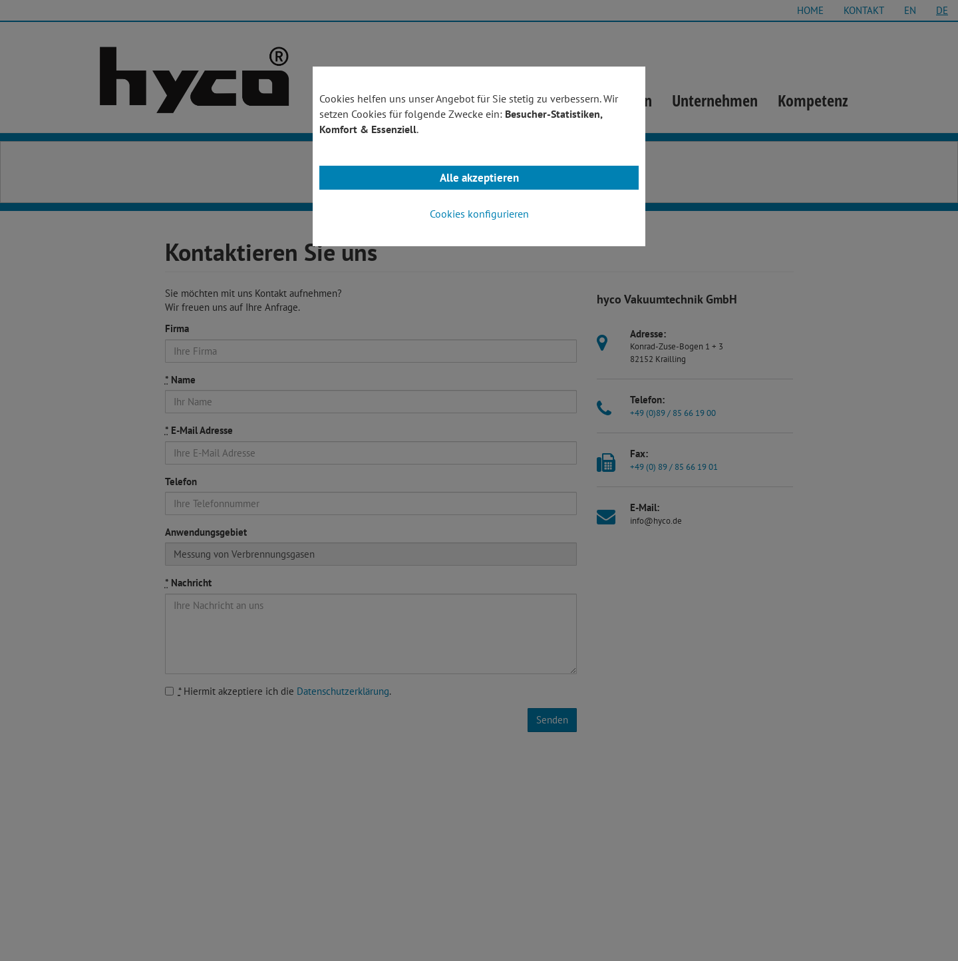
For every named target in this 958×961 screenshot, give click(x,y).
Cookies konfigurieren (479, 213)
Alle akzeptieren (479, 177)
